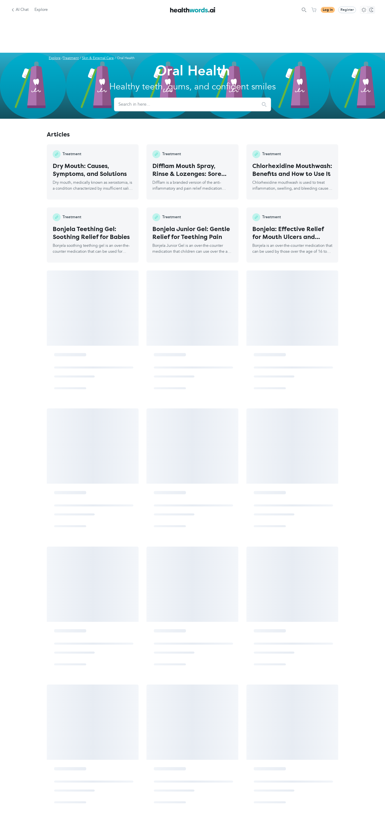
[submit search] (264, 104)
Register (347, 10)
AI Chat (22, 10)
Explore (41, 10)
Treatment (71, 58)
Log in (328, 10)
